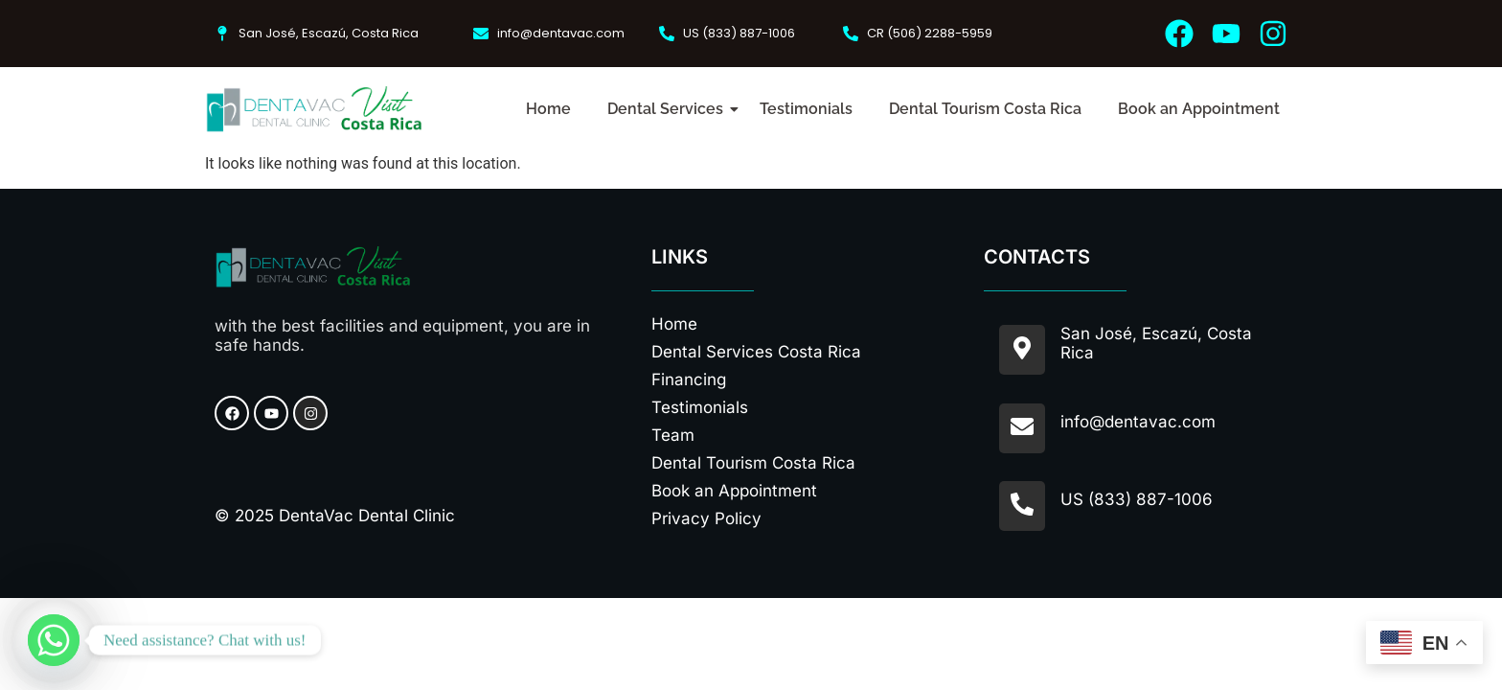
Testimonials (806, 109)
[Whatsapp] (54, 640)
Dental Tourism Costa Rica (985, 109)
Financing (688, 379)
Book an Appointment (1199, 109)
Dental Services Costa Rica (756, 351)
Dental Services (669, 109)
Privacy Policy (706, 518)
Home (548, 109)
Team (672, 435)
